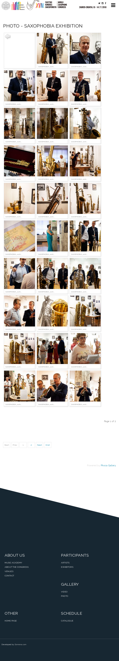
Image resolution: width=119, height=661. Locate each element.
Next (39, 445)
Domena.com (20, 644)
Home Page (11, 621)
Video (64, 592)
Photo (64, 596)
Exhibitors (67, 567)
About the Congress (17, 567)
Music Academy (13, 563)
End (48, 445)
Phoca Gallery (108, 465)
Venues (9, 571)
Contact (9, 576)
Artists (65, 563)
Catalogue (67, 621)
